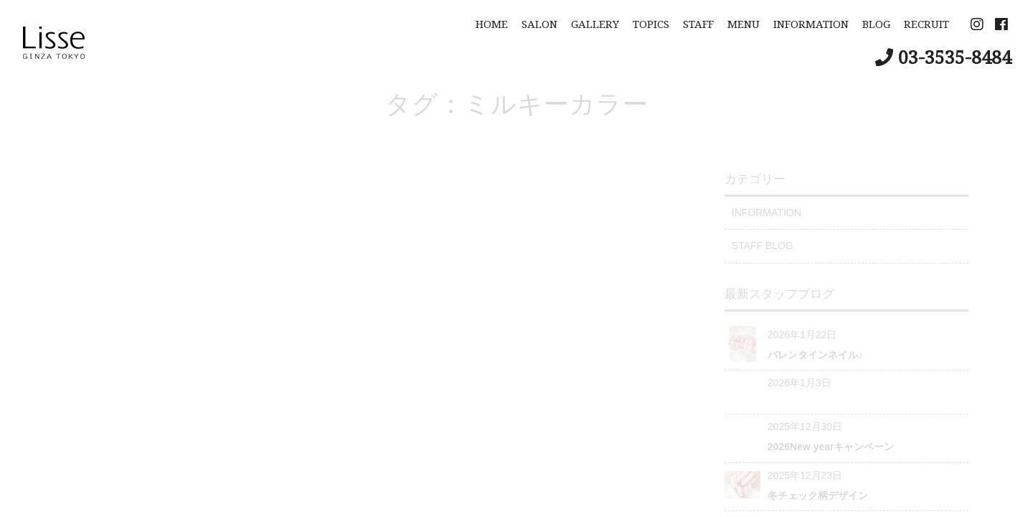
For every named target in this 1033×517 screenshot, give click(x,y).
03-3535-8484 (954, 57)
